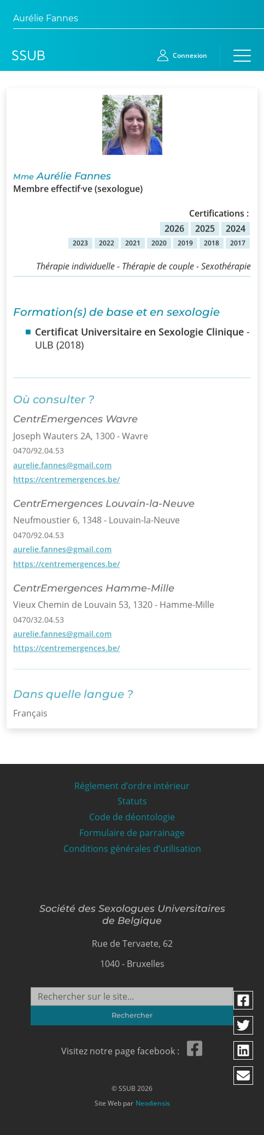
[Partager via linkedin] (244, 1050)
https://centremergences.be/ (66, 475)
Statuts (132, 798)
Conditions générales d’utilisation (132, 845)
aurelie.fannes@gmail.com (62, 461)
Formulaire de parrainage (132, 829)
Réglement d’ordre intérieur (132, 782)
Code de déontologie (132, 814)
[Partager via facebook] (244, 1000)
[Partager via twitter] (244, 1025)
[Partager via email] (244, 1075)
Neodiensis (153, 1100)
